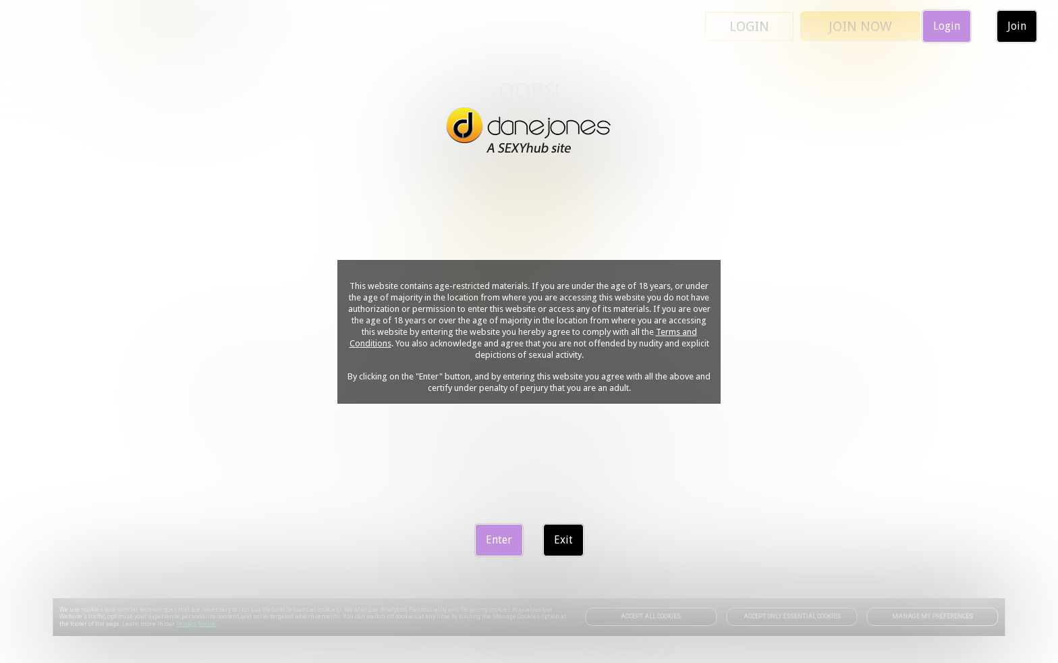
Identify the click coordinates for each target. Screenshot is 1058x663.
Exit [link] (563, 539)
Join (1016, 26)
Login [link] (946, 26)
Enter (499, 539)
